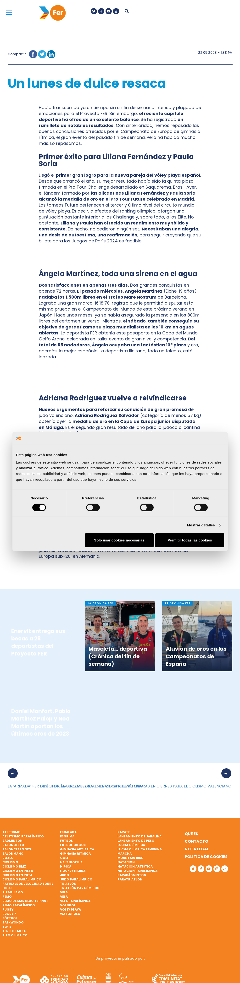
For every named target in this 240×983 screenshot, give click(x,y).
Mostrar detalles (201, 525)
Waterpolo (70, 914)
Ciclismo (10, 862)
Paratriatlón (129, 879)
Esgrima (67, 836)
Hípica (65, 866)
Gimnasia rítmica (75, 854)
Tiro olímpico (15, 935)
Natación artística (135, 866)
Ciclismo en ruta (17, 875)
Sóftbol (9, 918)
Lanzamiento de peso (135, 841)
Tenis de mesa (14, 931)
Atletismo (11, 832)
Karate (123, 832)
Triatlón (68, 884)
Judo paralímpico (76, 879)
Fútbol (66, 841)
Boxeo (8, 858)
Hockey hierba (72, 871)
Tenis (6, 927)
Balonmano (12, 854)
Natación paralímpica (137, 871)
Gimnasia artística (77, 849)
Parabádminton (131, 875)
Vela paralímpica (75, 901)
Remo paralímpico (18, 905)
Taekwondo (13, 922)
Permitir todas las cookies (189, 540)
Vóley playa (70, 909)
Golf (64, 858)
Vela (64, 892)
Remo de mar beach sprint (25, 901)
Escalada (68, 832)
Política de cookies (206, 856)
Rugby (7, 909)
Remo (7, 897)
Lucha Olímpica (131, 845)
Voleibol (68, 905)
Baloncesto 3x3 (16, 849)
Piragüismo (12, 892)
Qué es (191, 833)
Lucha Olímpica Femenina (139, 849)
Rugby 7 (9, 914)
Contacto (196, 841)
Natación (126, 862)
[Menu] (9, 12)
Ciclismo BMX (14, 866)
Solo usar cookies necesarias (119, 540)
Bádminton (12, 841)
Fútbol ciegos (73, 845)
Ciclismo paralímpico (21, 879)
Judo (64, 875)
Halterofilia (71, 862)
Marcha (124, 854)
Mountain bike (130, 858)
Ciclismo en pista (17, 871)
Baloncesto (13, 845)
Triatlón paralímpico (80, 888)
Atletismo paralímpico (23, 836)
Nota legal (197, 849)
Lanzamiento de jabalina (139, 836)
